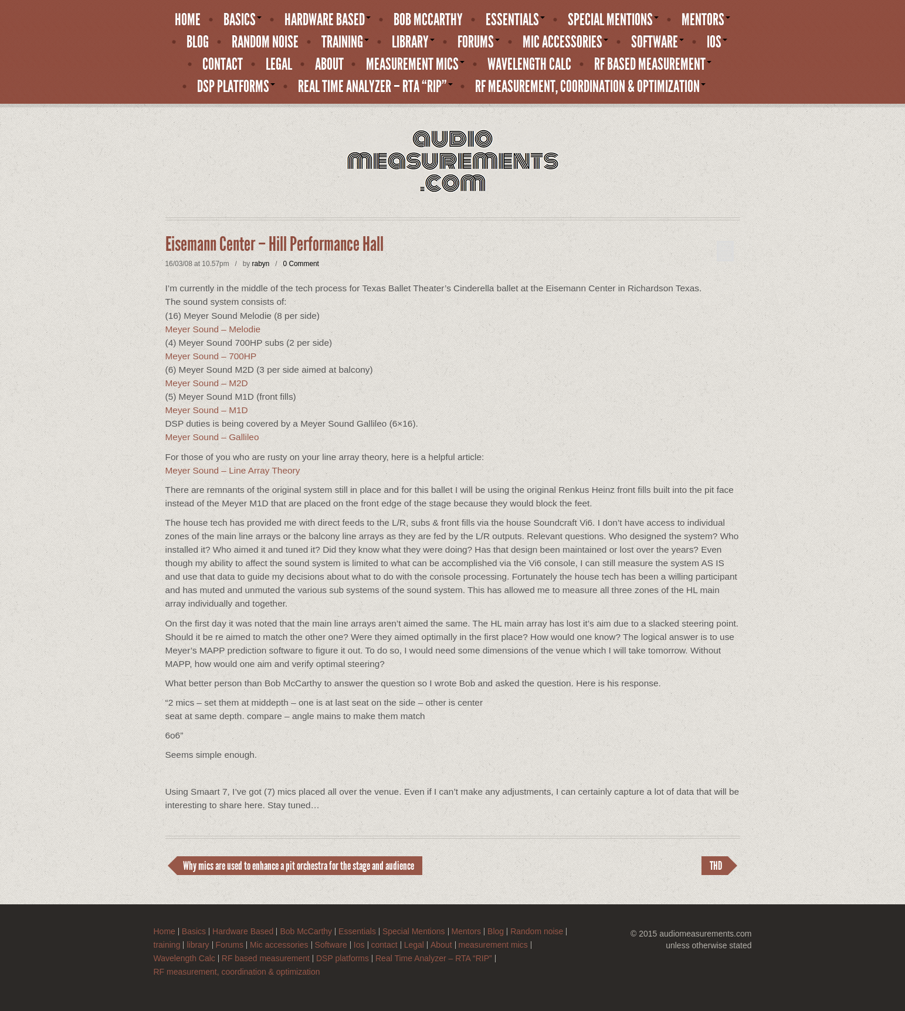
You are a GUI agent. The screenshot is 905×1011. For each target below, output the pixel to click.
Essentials (515, 20)
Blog (198, 42)
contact (222, 64)
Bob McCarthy (428, 20)
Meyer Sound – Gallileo (212, 437)
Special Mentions (613, 20)
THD (716, 866)
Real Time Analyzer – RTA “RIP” (375, 87)
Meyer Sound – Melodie (213, 329)
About (329, 64)
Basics (242, 20)
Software (657, 42)
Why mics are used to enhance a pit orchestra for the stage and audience (298, 866)
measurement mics (415, 64)
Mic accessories (565, 42)
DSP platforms (236, 87)
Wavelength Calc (529, 64)
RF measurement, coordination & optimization (590, 87)
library (413, 42)
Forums (478, 42)
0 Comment (300, 264)
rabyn (261, 264)
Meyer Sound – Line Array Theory (232, 470)
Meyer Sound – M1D (206, 410)
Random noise (265, 42)
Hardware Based (327, 20)
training (345, 42)
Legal (279, 64)
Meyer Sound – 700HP (211, 356)
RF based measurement (652, 64)
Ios (717, 42)
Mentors (706, 20)
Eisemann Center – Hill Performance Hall (274, 244)
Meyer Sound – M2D (206, 383)
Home (188, 20)
